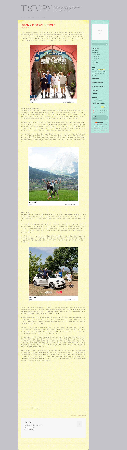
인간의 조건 (101, 69)
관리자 (99, 126)
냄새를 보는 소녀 (102, 71)
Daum (95, 130)
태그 (25, 17)
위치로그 (38, 17)
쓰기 (103, 126)
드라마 (97, 54)
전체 (95, 51)
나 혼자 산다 (101, 73)
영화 (95, 62)
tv (95, 52)
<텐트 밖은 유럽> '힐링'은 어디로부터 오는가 (38, 25)
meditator (96, 128)
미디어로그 (31, 17)
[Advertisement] (53, 384)
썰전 (93, 75)
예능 (96, 56)
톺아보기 (51, 8)
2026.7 (102, 103)
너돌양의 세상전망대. (98, 100)
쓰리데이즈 (95, 69)
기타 (95, 64)
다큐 (96, 58)
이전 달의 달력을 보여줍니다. (100, 103)
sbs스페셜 (94, 73)
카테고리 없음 (25, 28)
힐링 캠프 (94, 71)
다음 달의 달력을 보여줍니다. (104, 103)
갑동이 (97, 75)
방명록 (43, 17)
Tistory (97, 132)
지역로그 (96, 124)
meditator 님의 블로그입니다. (34, 425)
